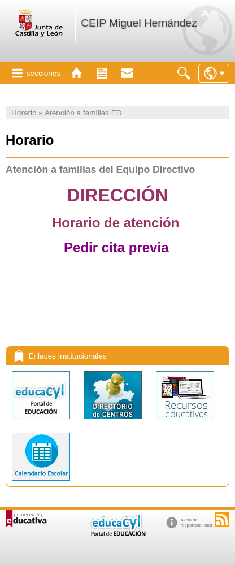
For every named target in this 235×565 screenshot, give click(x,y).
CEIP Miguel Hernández (139, 23)
